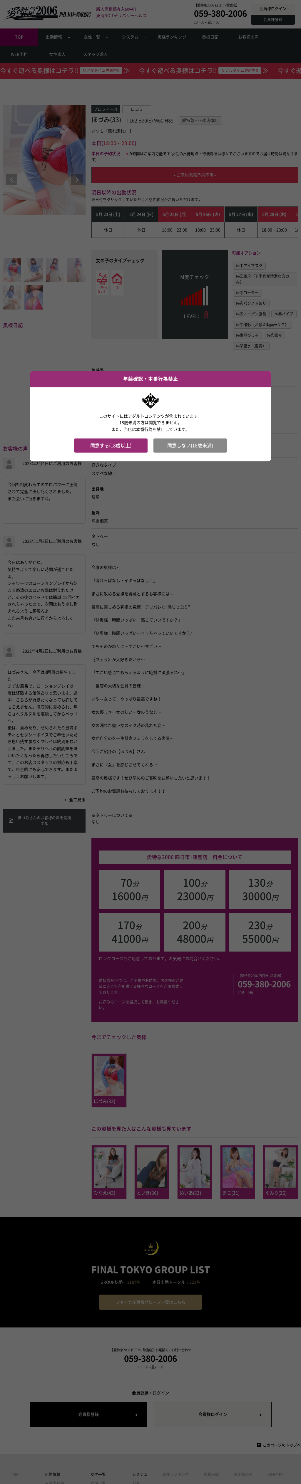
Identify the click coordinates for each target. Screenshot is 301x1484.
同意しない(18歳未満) (190, 445)
